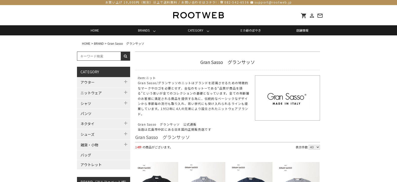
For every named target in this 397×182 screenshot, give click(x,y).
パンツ (86, 113)
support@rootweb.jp (273, 2)
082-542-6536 (236, 2)
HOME (95, 30)
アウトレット (91, 164)
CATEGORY (195, 30)
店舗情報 (302, 30)
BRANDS (144, 30)
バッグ (86, 154)
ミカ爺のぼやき (250, 30)
